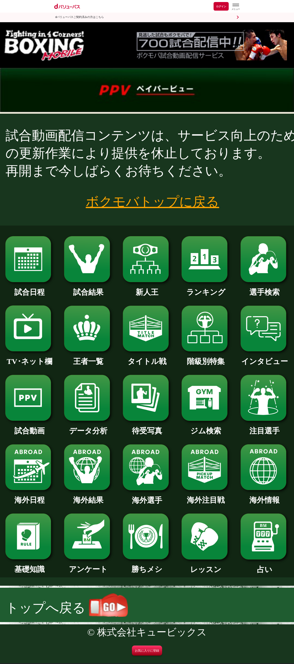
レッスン (205, 566)
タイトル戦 (147, 358)
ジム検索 (205, 427)
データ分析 (88, 427)
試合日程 (29, 288)
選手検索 (264, 288)
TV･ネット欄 (29, 358)
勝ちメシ (147, 565)
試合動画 (29, 427)
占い (264, 566)
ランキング (205, 288)
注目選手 (264, 427)
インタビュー (264, 358)
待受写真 (147, 427)
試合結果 (88, 288)
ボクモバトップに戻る (152, 201)
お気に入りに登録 (147, 650)
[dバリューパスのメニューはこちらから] (235, 7)
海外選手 (147, 496)
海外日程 (29, 496)
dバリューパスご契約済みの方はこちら (79, 17)
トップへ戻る (67, 608)
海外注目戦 (205, 496)
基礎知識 (29, 565)
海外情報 (264, 496)
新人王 (147, 288)
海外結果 (88, 496)
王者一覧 (88, 358)
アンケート (88, 565)
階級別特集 (205, 358)
